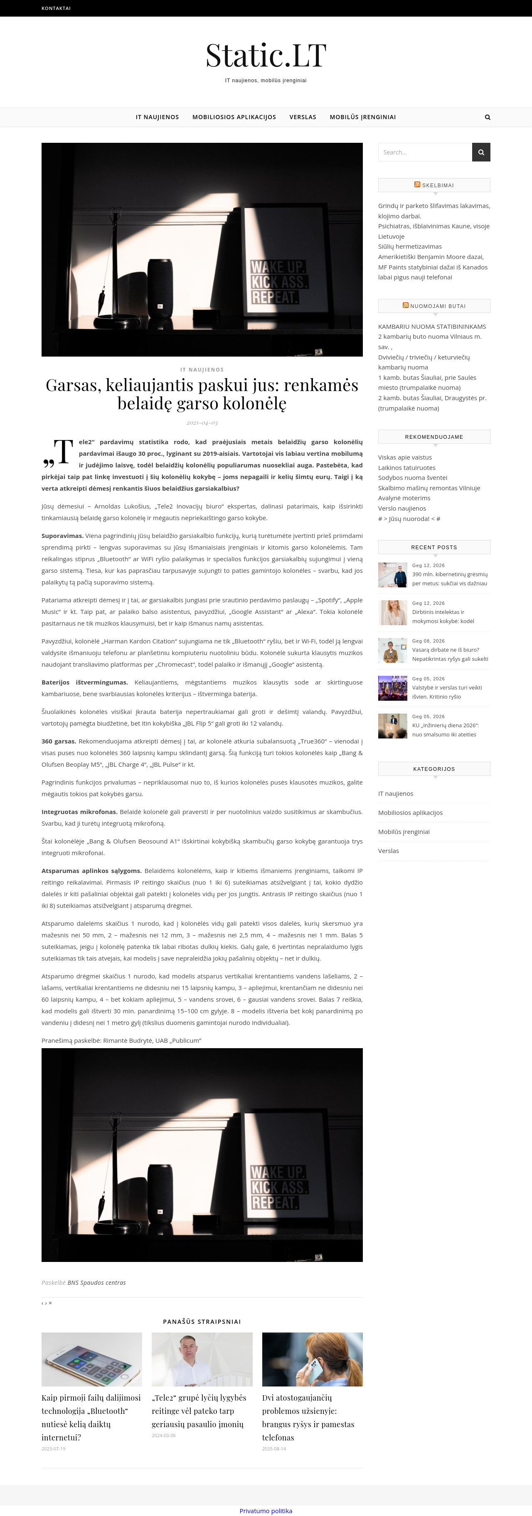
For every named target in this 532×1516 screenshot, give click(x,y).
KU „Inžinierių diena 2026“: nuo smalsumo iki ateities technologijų (445, 730)
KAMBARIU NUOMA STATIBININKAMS (432, 326)
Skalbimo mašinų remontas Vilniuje (429, 488)
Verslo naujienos (402, 508)
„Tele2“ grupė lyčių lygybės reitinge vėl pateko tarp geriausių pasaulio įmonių (199, 1411)
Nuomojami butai (438, 306)
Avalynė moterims (404, 498)
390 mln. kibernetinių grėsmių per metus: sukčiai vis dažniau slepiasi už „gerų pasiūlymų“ (450, 579)
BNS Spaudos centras (96, 1282)
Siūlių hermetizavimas (410, 246)
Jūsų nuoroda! (409, 518)
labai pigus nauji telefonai (415, 277)
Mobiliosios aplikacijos (234, 117)
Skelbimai (438, 185)
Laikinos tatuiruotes (407, 467)
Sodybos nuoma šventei (413, 477)
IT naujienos (157, 117)
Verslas (303, 117)
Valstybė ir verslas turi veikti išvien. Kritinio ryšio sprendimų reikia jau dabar (447, 693)
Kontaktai (56, 8)
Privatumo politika (265, 1510)
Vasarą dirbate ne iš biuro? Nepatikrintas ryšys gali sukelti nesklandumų (450, 655)
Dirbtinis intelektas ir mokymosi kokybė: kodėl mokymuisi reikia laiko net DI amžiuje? (448, 617)
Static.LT (266, 53)
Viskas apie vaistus (405, 457)
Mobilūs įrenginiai (363, 117)
